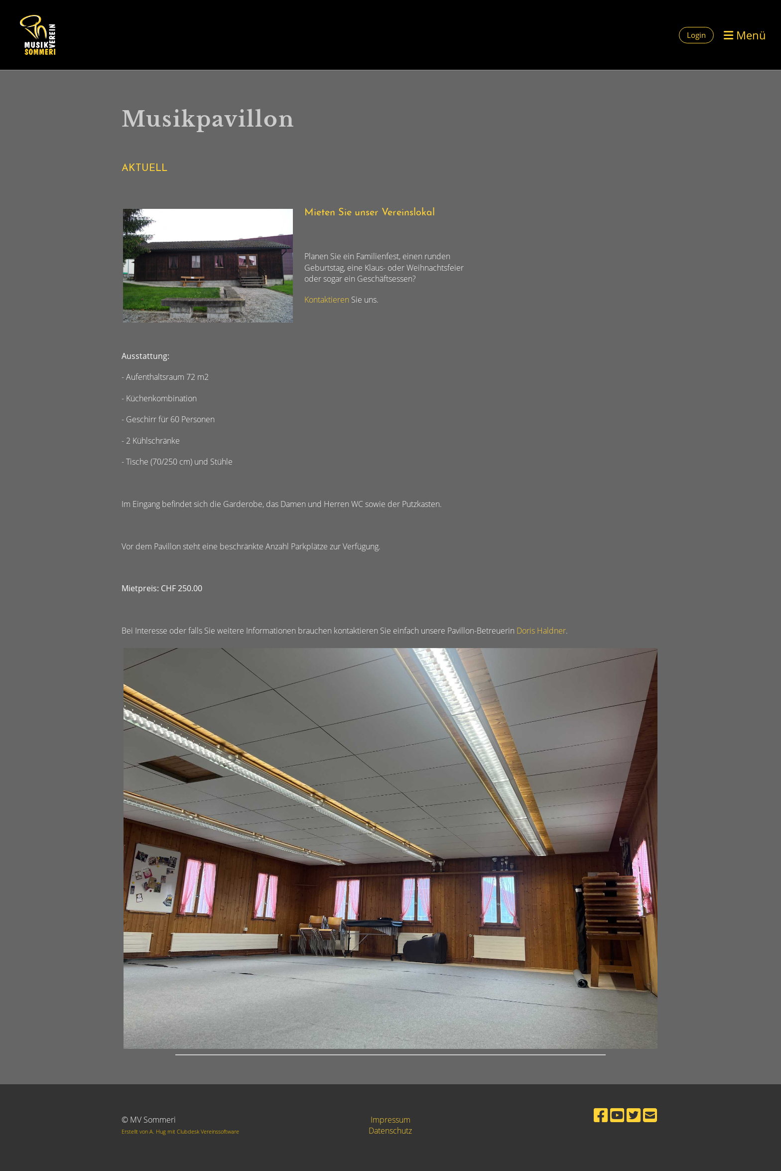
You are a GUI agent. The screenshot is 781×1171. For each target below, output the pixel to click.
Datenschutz (390, 1130)
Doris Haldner (541, 630)
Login (696, 35)
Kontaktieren (327, 299)
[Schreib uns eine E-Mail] (650, 1115)
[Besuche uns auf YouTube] (617, 1115)
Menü (745, 34)
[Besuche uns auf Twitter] (634, 1115)
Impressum (390, 1119)
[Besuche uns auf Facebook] (601, 1115)
